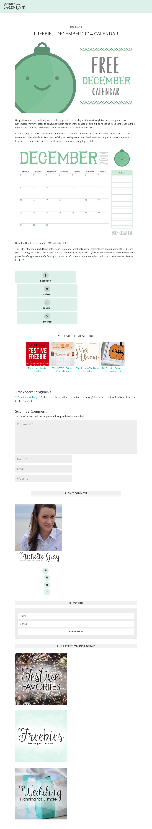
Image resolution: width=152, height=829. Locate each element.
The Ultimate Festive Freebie (37, 328)
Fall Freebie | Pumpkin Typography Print (112, 328)
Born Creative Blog (27, 356)
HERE (65, 243)
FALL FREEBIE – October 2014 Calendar (62, 328)
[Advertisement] (76, 785)
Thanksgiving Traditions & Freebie (87, 328)
